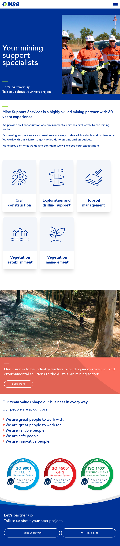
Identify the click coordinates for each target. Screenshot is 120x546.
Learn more (18, 384)
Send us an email (32, 533)
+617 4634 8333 (89, 533)
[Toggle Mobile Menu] (115, 4)
